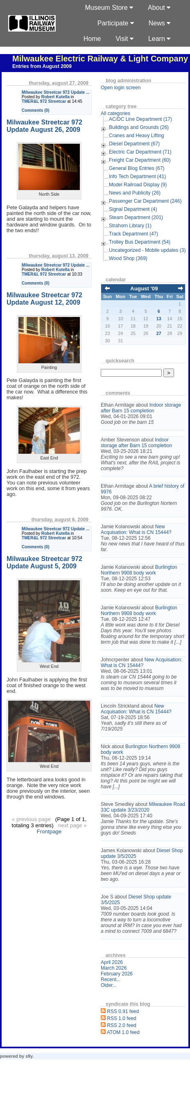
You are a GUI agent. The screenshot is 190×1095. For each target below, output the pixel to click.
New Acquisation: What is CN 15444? (136, 529)
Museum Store (109, 7)
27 (158, 333)
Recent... (110, 979)
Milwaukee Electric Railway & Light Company (100, 58)
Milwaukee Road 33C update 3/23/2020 (143, 807)
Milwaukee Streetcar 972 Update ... (55, 92)
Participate (115, 23)
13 (158, 318)
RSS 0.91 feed (123, 1011)
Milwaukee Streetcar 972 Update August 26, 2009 (44, 126)
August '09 (144, 288)
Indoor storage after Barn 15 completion (141, 408)
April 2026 (112, 962)
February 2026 (117, 974)
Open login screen (120, 87)
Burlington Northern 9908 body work (139, 570)
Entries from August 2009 (42, 66)
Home (92, 38)
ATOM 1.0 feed (123, 1032)
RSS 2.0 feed (121, 1025)
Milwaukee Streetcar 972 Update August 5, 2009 (44, 562)
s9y (28, 1056)
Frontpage (49, 831)
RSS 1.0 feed (121, 1018)
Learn (159, 38)
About (159, 7)
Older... (109, 985)
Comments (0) (36, 110)
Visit (124, 38)
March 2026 (114, 968)
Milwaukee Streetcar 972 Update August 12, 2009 (44, 299)
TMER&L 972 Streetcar (44, 101)
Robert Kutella (55, 97)
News (159, 23)
